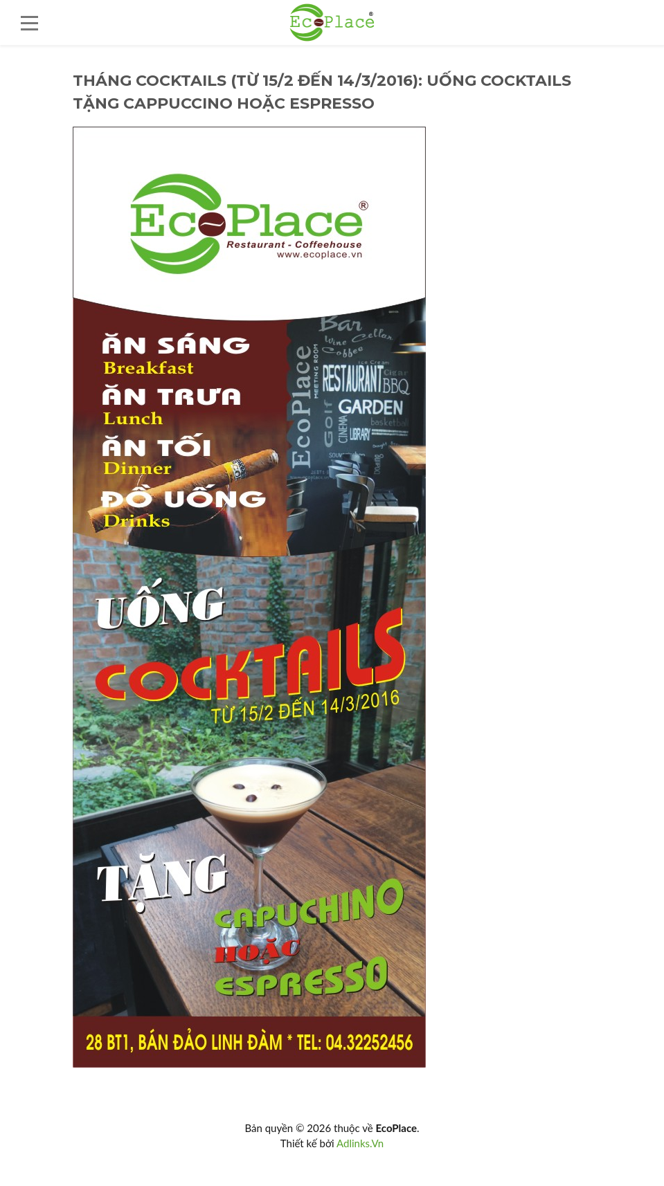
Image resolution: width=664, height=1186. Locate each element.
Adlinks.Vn (360, 1143)
